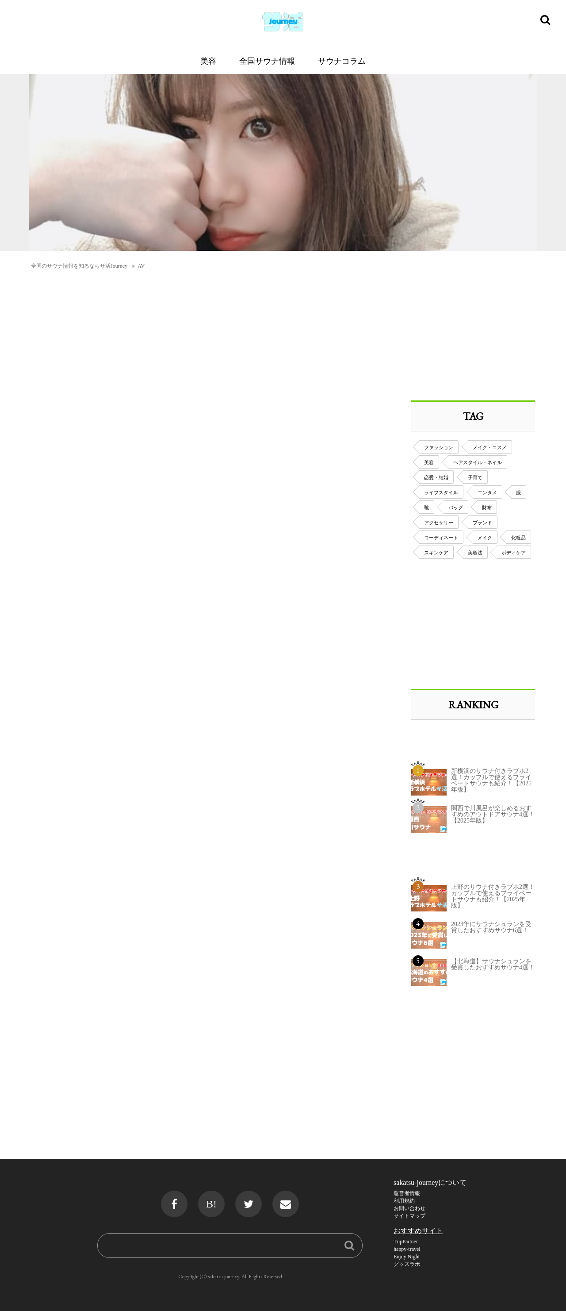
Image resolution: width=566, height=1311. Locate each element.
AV (141, 266)
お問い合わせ (409, 1208)
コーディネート (441, 537)
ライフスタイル (441, 492)
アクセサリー (438, 522)
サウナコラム (342, 61)
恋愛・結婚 (436, 477)
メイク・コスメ (490, 447)
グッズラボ (407, 1264)
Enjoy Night (407, 1256)
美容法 (475, 552)
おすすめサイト (418, 1230)
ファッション (438, 447)
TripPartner (406, 1241)
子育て (475, 477)
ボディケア (513, 552)
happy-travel (407, 1249)
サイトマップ (409, 1216)
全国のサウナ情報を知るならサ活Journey (79, 266)
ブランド (482, 522)
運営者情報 (407, 1193)
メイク (485, 537)
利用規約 (404, 1201)
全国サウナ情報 (267, 61)
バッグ (455, 507)
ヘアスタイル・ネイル (477, 462)
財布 (487, 507)
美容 (208, 61)
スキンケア (436, 552)
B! (211, 1204)
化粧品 (518, 537)
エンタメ (487, 492)
